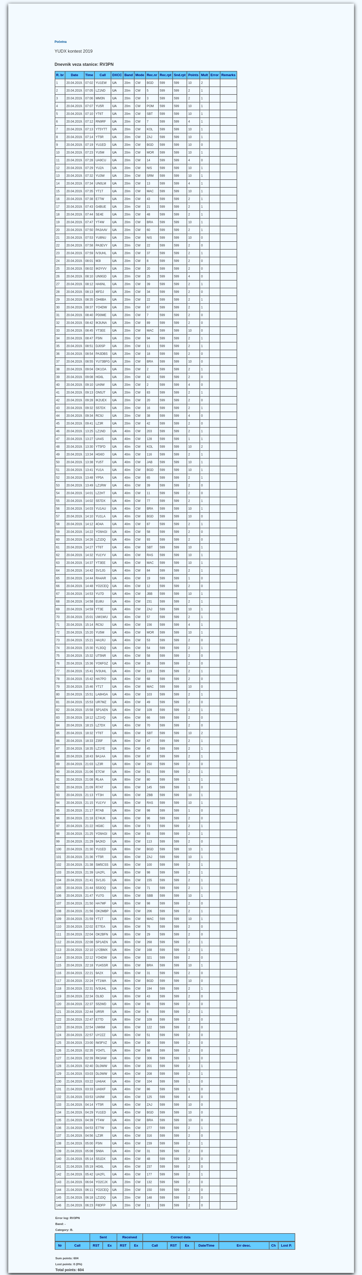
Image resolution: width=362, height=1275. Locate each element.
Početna (61, 42)
